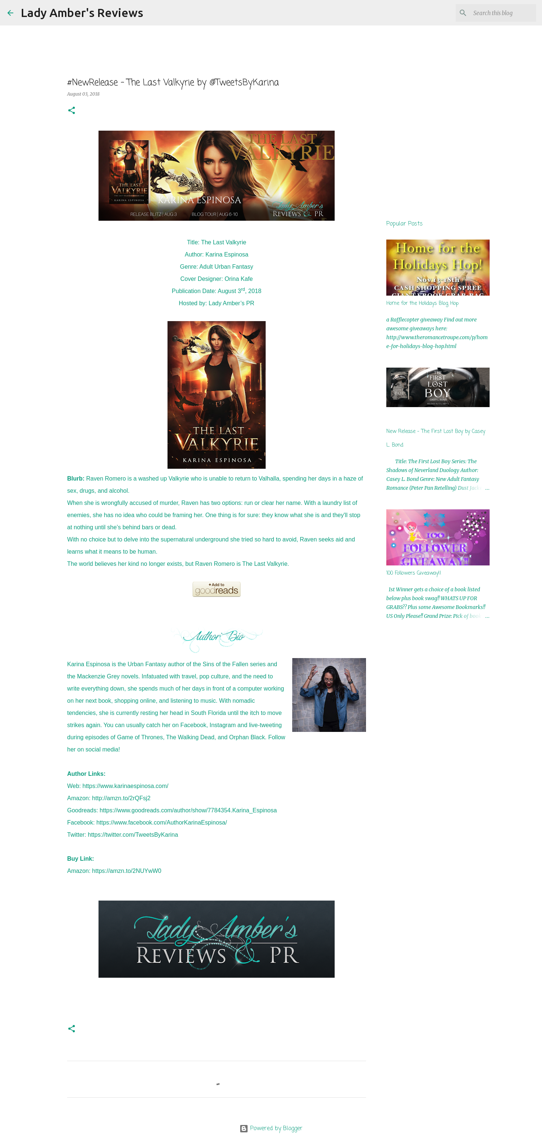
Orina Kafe (239, 279)
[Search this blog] (497, 13)
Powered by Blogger (271, 1128)
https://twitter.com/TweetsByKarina (133, 835)
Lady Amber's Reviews (82, 12)
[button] (71, 111)
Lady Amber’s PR (232, 303)
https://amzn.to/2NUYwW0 (127, 871)
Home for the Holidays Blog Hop (422, 303)
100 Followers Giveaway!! (413, 573)
